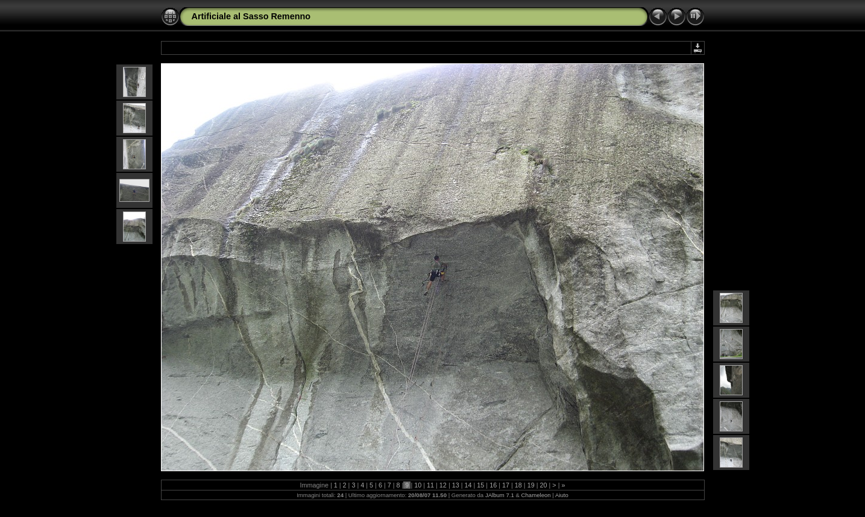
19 (531, 485)
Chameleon (536, 495)
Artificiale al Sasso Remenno (251, 16)
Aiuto (561, 495)
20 (543, 485)
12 (443, 485)
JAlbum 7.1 (499, 495)
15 (480, 485)
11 (430, 485)
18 (518, 485)
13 (455, 485)
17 (505, 485)
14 (468, 485)
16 (493, 485)
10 (417, 485)
